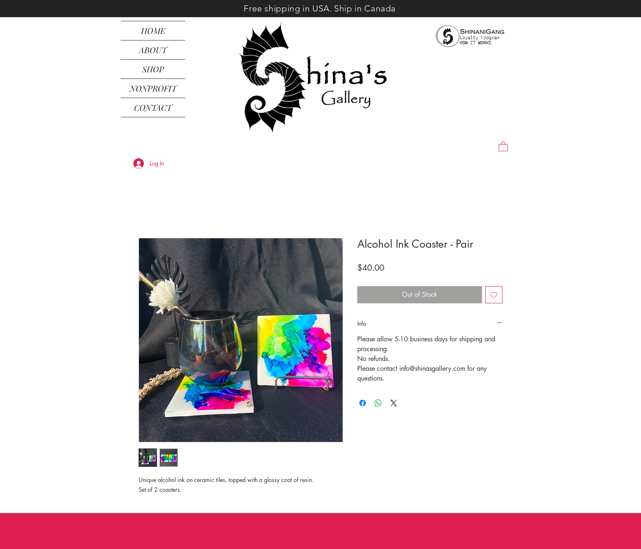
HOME (153, 30)
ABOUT (153, 49)
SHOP (153, 68)
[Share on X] (394, 403)
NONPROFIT (153, 88)
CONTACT (153, 107)
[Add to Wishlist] (493, 294)
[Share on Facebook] (363, 403)
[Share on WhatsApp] (378, 403)
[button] (503, 146)
